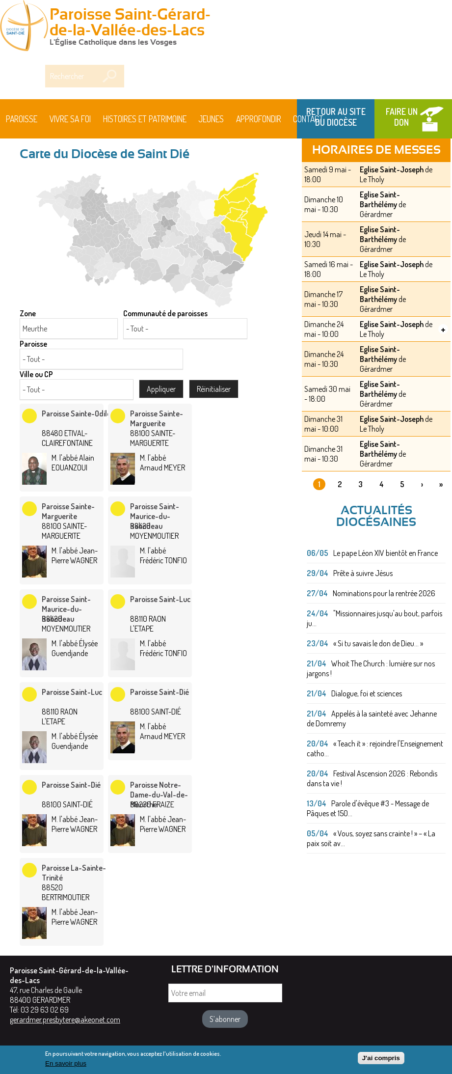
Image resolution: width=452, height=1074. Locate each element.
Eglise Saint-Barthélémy (380, 199)
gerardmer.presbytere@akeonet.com (65, 1019)
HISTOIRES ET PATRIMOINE (144, 118)
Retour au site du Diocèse (336, 117)
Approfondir (258, 118)
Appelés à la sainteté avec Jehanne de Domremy (372, 718)
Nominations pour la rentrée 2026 (384, 593)
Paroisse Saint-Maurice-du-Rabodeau (154, 516)
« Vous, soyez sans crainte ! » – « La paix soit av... (371, 838)
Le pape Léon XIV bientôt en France (385, 553)
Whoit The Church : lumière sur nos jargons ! (371, 668)
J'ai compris (381, 1060)
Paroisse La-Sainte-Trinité (74, 872)
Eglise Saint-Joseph (392, 169)
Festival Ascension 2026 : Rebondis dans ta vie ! (372, 778)
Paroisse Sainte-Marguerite (156, 418)
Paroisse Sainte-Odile (76, 413)
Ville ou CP (36, 374)
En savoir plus (65, 1066)
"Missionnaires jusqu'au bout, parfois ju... (374, 618)
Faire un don (402, 117)
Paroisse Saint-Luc (160, 599)
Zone (28, 313)
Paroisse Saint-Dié (159, 692)
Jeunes (211, 118)
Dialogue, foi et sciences (366, 693)
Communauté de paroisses (165, 313)
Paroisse (21, 118)
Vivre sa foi (70, 118)
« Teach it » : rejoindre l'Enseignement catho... (375, 748)
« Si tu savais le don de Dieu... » (378, 643)
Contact (308, 118)
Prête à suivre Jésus (363, 573)
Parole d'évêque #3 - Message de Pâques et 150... (368, 808)
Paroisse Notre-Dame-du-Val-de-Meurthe (159, 794)
